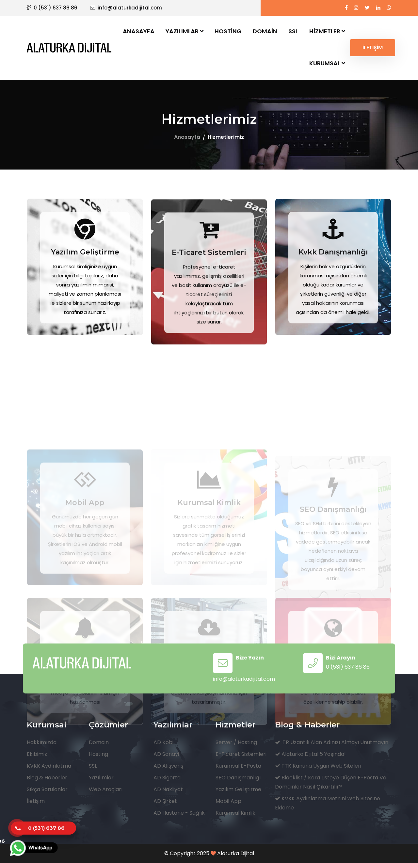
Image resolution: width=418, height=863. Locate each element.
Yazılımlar (184, 31)
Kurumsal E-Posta (238, 766)
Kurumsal (327, 63)
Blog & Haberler (47, 777)
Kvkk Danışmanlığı (333, 283)
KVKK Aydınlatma (49, 766)
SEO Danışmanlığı (238, 777)
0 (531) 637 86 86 (52, 7)
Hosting (228, 31)
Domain (265, 31)
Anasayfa (138, 31)
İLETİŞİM (372, 47)
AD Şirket (165, 801)
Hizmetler (327, 31)
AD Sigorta (167, 777)
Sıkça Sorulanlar (47, 789)
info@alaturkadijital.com (126, 7)
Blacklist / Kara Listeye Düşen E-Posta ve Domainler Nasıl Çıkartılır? (330, 782)
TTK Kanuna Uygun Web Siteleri (318, 766)
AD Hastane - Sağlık (179, 813)
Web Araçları (105, 789)
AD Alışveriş (168, 766)
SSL (293, 31)
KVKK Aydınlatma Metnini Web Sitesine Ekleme (327, 803)
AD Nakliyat (168, 789)
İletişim (36, 801)
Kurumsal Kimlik (235, 813)
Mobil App (228, 801)
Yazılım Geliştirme (85, 283)
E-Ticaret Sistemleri (209, 285)
